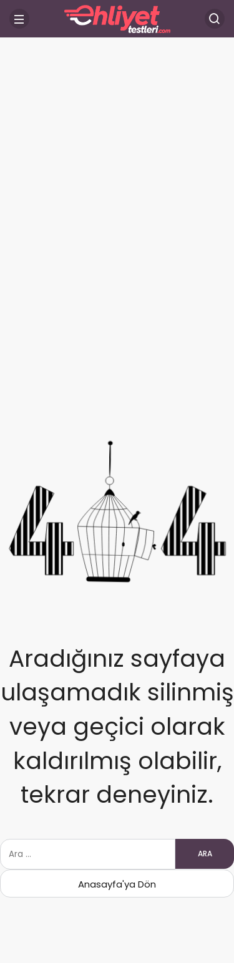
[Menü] (19, 19)
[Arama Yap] (215, 19)
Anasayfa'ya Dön (117, 884)
